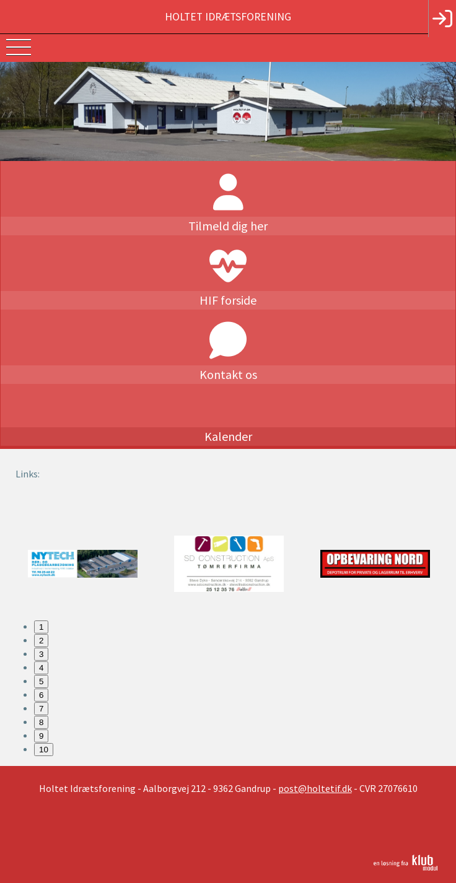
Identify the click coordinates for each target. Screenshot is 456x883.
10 (43, 749)
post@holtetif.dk (315, 788)
